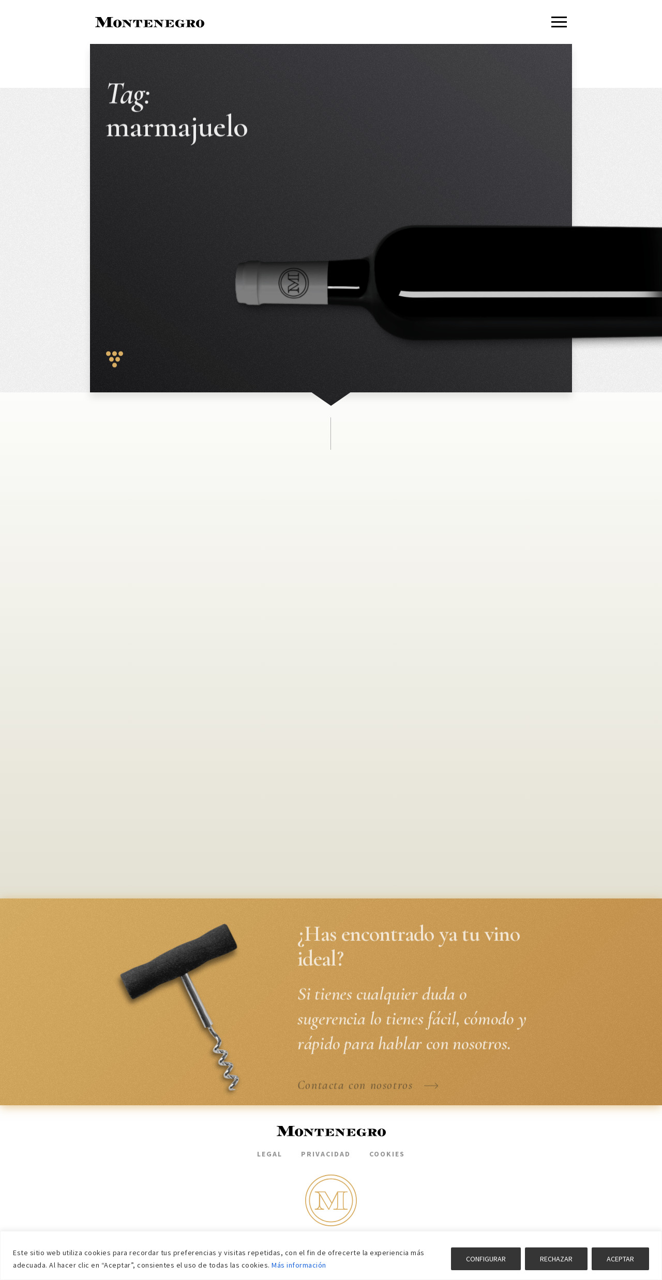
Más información (299, 1265)
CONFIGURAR (486, 1258)
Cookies (387, 1154)
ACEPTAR (620, 1258)
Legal (269, 1154)
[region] (331, 1255)
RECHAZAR (556, 1258)
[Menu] (559, 22)
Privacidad (326, 1154)
